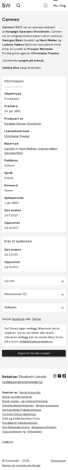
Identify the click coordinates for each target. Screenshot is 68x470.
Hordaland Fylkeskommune (19, 423)
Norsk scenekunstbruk (17, 397)
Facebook (18, 319)
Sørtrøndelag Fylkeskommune (21, 410)
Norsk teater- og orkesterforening (25, 401)
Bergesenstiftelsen (44, 427)
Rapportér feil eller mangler (34, 353)
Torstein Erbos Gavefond (19, 414)
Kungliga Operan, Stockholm (22, 124)
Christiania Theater (17, 136)
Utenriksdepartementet (18, 405)
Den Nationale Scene (16, 427)
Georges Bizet (13, 153)
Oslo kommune (12, 431)
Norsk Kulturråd (30, 392)
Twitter (36, 319)
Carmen (9, 149)
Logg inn (7, 442)
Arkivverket (34, 431)
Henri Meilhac (28, 149)
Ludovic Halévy (47, 149)
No (55, 5)
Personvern (58, 461)
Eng (63, 5)
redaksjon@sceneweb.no (36, 341)
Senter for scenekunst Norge (21, 465)
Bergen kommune (47, 405)
